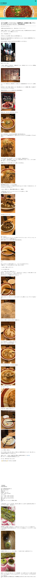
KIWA (29, 455)
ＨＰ (1, 501)
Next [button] (36, 12)
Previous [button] (0, 12)
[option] (18, 11)
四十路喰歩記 (3, 3)
